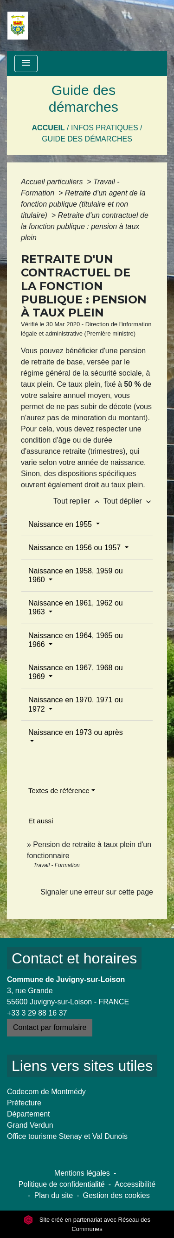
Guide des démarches (87, 139)
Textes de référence (59, 790)
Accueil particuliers (53, 182)
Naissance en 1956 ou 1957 (75, 548)
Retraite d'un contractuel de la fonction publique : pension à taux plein (84, 226)
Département (28, 1114)
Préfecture (24, 1103)
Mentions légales (82, 1173)
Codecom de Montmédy (46, 1092)
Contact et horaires (74, 958)
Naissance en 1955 (61, 524)
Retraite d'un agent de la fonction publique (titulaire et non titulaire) (83, 204)
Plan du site (53, 1195)
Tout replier (78, 501)
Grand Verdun (30, 1125)
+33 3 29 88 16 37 (37, 1013)
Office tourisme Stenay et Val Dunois (67, 1136)
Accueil (48, 128)
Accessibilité (135, 1184)
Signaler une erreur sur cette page (96, 892)
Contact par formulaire (49, 1027)
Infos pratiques (104, 128)
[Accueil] (17, 25)
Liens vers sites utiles (82, 1065)
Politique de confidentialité (62, 1184)
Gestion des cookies (116, 1195)
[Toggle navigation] (26, 63)
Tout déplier (128, 501)
